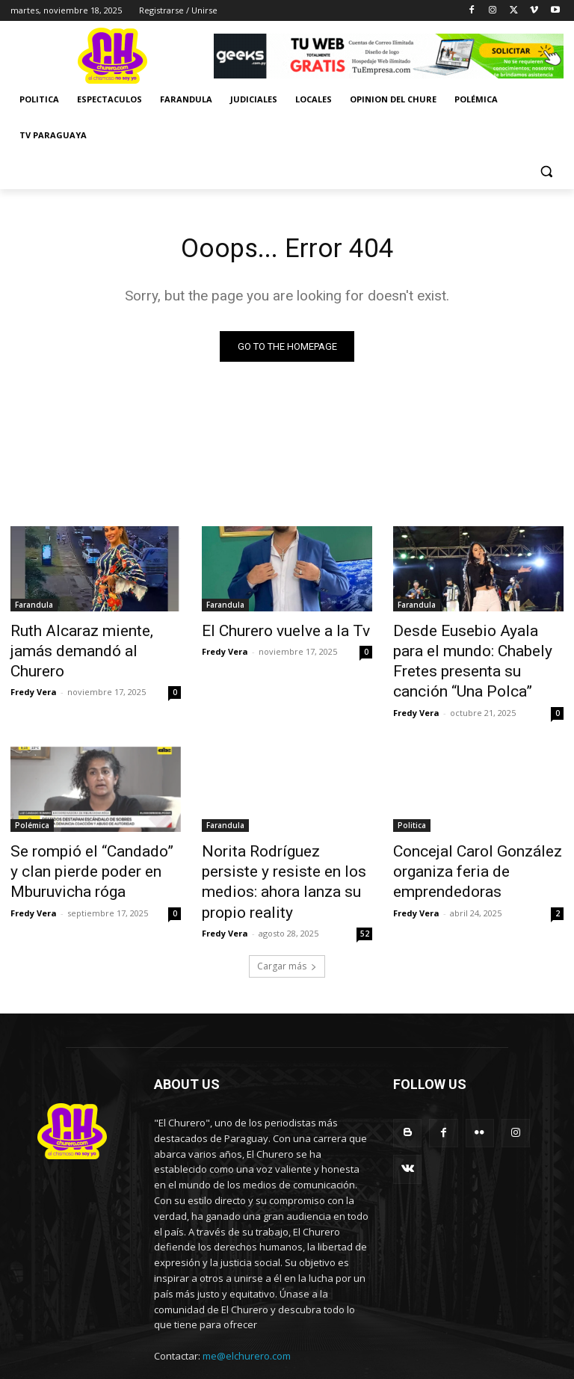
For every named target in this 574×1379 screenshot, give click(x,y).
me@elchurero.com (247, 1311)
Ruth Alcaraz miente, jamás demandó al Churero (87, 640)
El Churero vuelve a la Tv (269, 632)
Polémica (32, 813)
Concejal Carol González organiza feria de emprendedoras (462, 854)
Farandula (34, 607)
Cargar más (287, 922)
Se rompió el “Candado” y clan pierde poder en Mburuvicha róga (94, 854)
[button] (546, 171)
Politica (412, 813)
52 (364, 889)
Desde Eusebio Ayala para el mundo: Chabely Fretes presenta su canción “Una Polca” (471, 657)
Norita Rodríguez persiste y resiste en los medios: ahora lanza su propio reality (281, 854)
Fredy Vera (33, 667)
